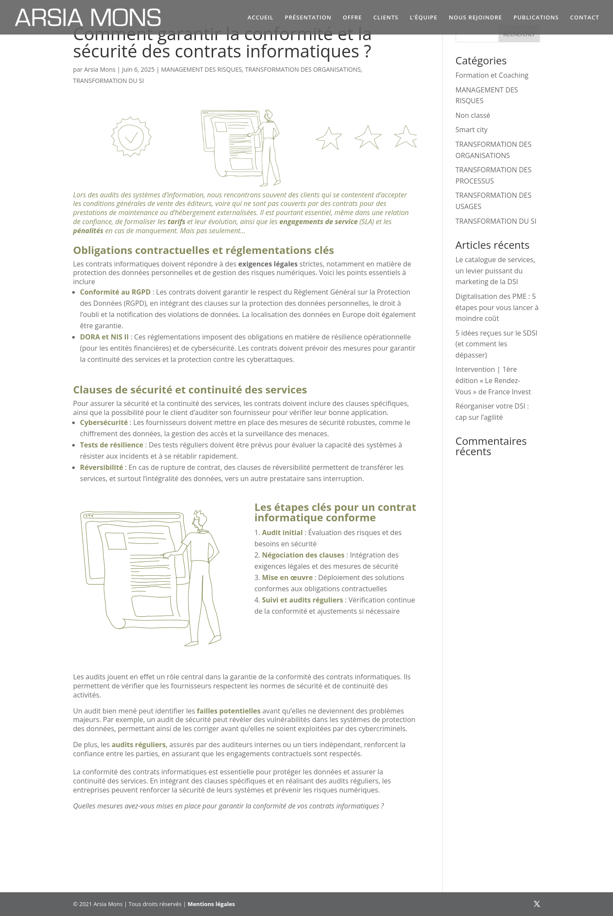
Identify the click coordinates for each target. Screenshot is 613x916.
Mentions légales (211, 904)
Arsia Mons (99, 69)
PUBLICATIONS (536, 17)
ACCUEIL (261, 17)
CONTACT (584, 17)
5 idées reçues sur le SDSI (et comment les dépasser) (497, 344)
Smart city (472, 129)
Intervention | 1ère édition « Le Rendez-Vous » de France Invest (493, 380)
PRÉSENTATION (308, 17)
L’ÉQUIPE (423, 17)
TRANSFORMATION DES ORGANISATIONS (303, 69)
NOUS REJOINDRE (475, 17)
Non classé (473, 115)
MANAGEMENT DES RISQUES (201, 69)
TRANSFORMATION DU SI (108, 80)
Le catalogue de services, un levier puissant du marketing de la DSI (495, 270)
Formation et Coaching (492, 75)
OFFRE (352, 17)
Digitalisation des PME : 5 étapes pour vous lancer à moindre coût (497, 307)
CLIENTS (386, 17)
